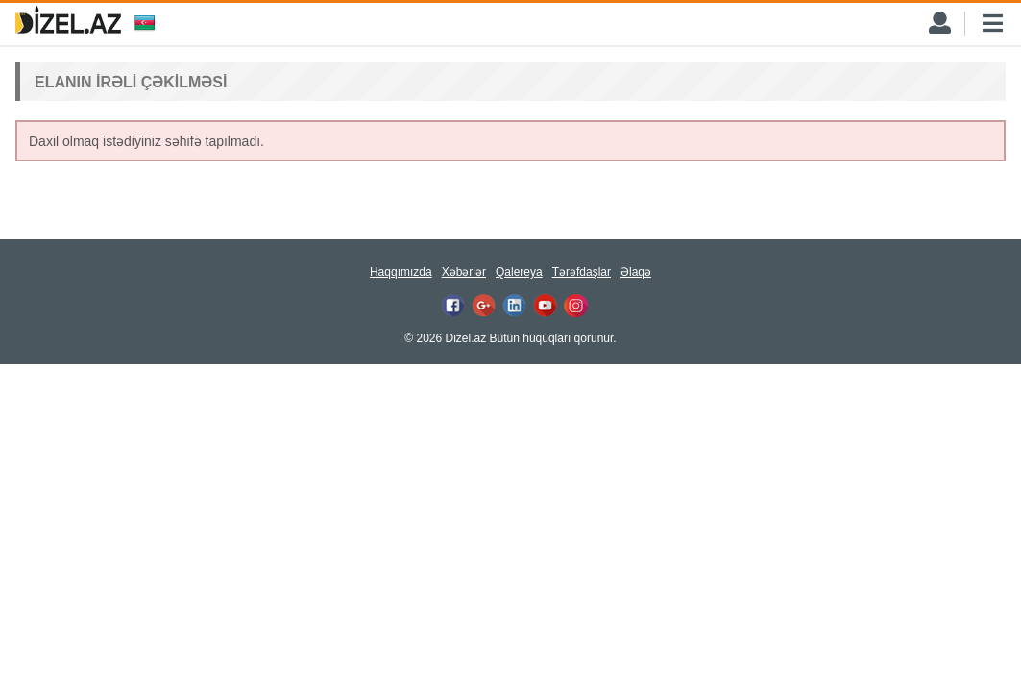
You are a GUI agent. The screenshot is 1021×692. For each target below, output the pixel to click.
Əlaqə (635, 272)
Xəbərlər (464, 272)
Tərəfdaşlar (581, 272)
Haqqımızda (401, 272)
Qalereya (519, 272)
